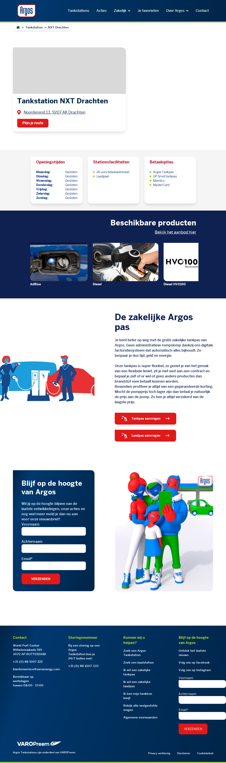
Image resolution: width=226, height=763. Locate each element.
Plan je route (32, 123)
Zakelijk (122, 10)
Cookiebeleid (205, 753)
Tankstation (34, 27)
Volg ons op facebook (194, 662)
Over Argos (177, 10)
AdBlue (35, 284)
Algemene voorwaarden (140, 717)
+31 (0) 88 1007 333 (83, 666)
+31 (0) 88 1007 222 (28, 662)
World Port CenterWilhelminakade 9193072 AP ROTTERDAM (29, 650)
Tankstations (78, 10)
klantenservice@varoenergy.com (36, 669)
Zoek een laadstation (138, 662)
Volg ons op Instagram (195, 670)
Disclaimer (183, 753)
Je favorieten (148, 10)
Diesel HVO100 (175, 284)
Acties (101, 10)
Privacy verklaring (159, 753)
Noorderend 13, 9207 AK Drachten (54, 112)
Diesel (97, 284)
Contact (202, 10)
